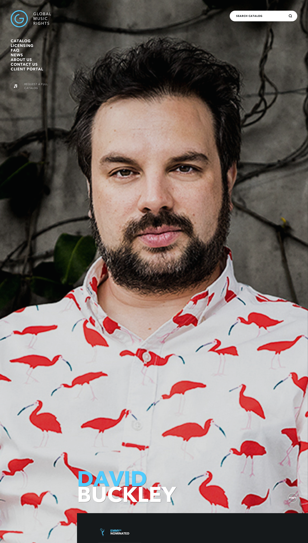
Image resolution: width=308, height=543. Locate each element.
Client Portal (27, 69)
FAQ (15, 50)
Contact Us (24, 64)
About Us (21, 59)
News (17, 55)
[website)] (292, 497)
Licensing (22, 45)
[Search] (290, 16)
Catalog (21, 41)
